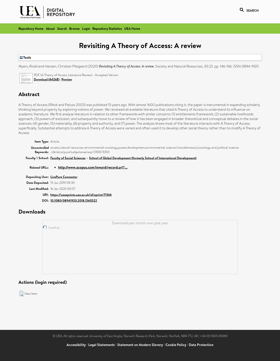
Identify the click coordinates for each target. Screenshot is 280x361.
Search (62, 28)
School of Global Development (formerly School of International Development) (142, 158)
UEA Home (132, 28)
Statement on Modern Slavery (140, 344)
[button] (21, 293)
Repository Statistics (107, 28)
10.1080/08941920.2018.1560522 (73, 200)
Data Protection (201, 344)
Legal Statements (101, 344)
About (50, 28)
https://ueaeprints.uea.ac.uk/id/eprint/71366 (81, 195)
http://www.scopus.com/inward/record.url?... (93, 167)
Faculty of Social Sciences (68, 158)
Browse (74, 28)
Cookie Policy (175, 344)
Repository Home (31, 28)
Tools (25, 57)
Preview (66, 79)
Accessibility (76, 344)
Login (86, 28)
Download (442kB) (46, 79)
